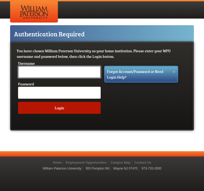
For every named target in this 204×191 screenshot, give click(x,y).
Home (57, 162)
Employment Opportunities (86, 162)
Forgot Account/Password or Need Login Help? (141, 74)
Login (59, 107)
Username (26, 63)
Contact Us (142, 162)
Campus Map (120, 162)
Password (26, 83)
